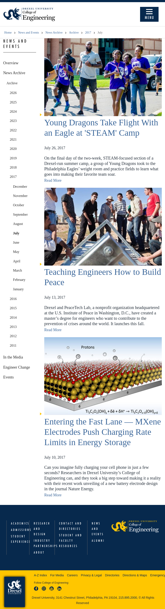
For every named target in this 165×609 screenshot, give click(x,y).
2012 (13, 336)
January (18, 289)
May (16, 252)
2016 (13, 299)
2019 (13, 158)
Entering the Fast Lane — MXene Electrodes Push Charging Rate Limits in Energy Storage (102, 432)
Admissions (21, 530)
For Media (57, 575)
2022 (13, 130)
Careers (72, 575)
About (39, 552)
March (17, 270)
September (20, 214)
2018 (13, 167)
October (18, 205)
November (20, 196)
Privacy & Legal (91, 575)
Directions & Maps (135, 575)
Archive (74, 32)
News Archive (54, 32)
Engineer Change (16, 367)
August (18, 224)
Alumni (98, 541)
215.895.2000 (128, 597)
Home (8, 32)
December (20, 186)
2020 (13, 149)
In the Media (13, 357)
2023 (13, 121)
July (16, 233)
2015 (13, 308)
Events (8, 377)
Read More (52, 180)
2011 (13, 345)
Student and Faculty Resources (70, 540)
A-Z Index (40, 575)
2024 (13, 111)
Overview (10, 63)
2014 (13, 317)
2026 (13, 93)
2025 (13, 102)
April (16, 261)
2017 (88, 32)
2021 (13, 139)
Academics (20, 523)
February (19, 279)
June (16, 242)
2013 (13, 327)
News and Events (28, 32)
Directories (112, 575)
